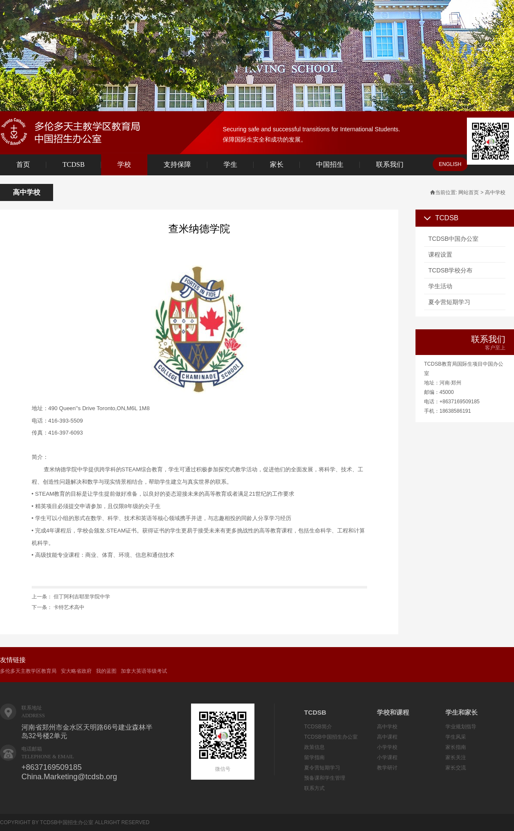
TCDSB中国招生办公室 (331, 737)
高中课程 (387, 737)
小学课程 (387, 757)
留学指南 (314, 757)
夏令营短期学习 (449, 302)
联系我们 (389, 164)
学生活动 (440, 286)
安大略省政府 (76, 671)
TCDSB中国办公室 (453, 238)
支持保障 (177, 164)
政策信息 (314, 747)
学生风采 (455, 737)
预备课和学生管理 (324, 778)
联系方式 (314, 788)
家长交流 (455, 768)
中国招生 (330, 164)
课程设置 (440, 254)
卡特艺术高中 (69, 607)
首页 (23, 164)
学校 (124, 164)
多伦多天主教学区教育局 (28, 671)
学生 (230, 164)
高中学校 (387, 727)
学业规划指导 (460, 727)
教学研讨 (387, 768)
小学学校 (387, 747)
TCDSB (74, 164)
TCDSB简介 (318, 727)
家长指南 (455, 747)
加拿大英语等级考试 (144, 671)
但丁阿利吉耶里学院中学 (82, 597)
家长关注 (455, 757)
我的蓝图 (106, 671)
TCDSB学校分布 (450, 270)
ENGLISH (450, 164)
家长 (277, 164)
